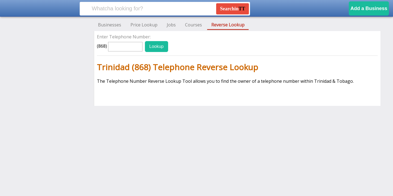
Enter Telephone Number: (124, 37)
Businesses (109, 25)
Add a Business (368, 8)
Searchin (232, 8)
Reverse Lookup (228, 25)
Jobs (171, 25)
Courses (193, 25)
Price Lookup (143, 25)
